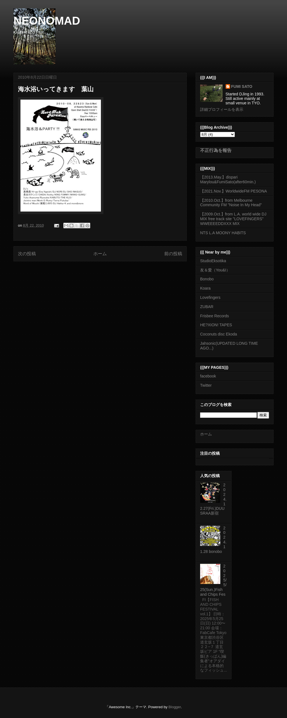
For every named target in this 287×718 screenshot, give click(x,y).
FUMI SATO (242, 86)
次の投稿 (27, 253)
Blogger (174, 707)
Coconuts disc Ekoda (218, 334)
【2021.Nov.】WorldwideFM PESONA (233, 191)
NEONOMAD (46, 21)
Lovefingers (210, 297)
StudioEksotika (213, 261)
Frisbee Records (214, 316)
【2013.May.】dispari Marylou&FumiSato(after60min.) (228, 179)
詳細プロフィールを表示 (221, 109)
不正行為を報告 (216, 150)
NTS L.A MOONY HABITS (223, 233)
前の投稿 (173, 253)
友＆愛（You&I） (215, 270)
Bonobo (207, 279)
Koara (205, 288)
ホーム (100, 253)
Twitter (206, 385)
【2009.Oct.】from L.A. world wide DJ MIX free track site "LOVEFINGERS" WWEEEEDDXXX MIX (233, 219)
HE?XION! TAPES (216, 325)
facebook (208, 376)
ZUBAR (206, 306)
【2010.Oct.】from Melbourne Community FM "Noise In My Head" (231, 202)
